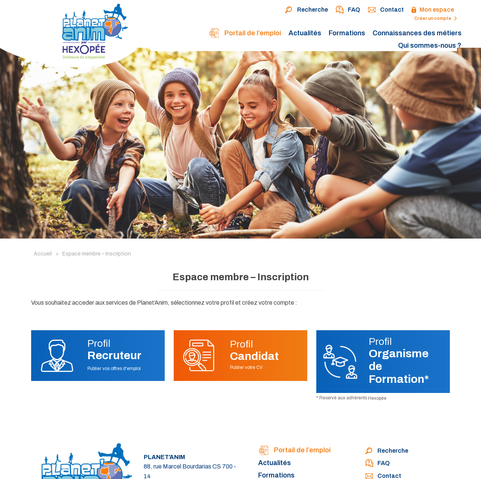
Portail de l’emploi (245, 33)
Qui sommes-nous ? (429, 45)
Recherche (306, 10)
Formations (347, 33)
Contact (386, 10)
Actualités (305, 33)
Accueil (43, 254)
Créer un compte (435, 18)
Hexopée (377, 398)
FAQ (347, 10)
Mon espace (432, 10)
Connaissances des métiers (417, 33)
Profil (114, 349)
